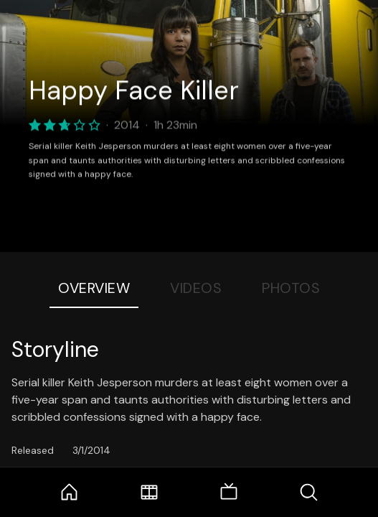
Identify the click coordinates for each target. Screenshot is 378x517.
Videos (196, 288)
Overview (94, 288)
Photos (291, 288)
